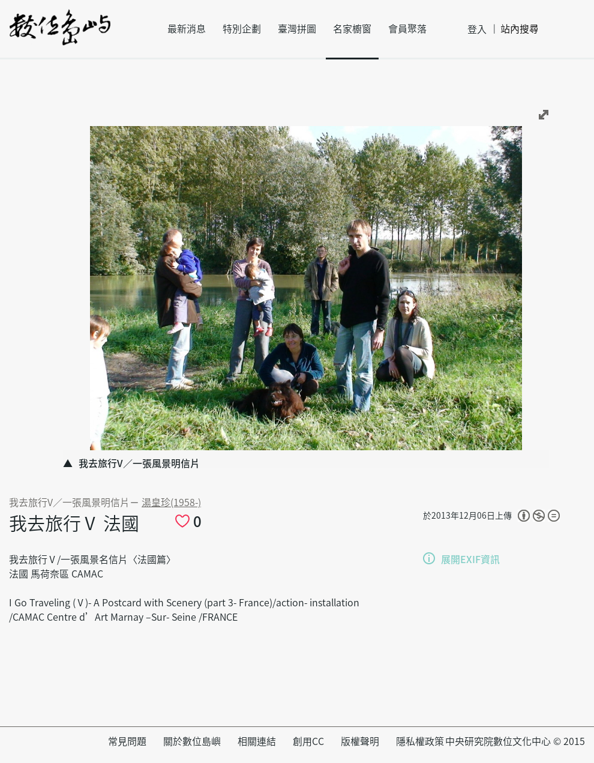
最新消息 (186, 29)
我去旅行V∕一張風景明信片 (69, 502)
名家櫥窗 (352, 29)
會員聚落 (407, 29)
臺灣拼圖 (297, 29)
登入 (477, 29)
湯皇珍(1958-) (171, 502)
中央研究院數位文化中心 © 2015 (515, 741)
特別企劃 (242, 29)
